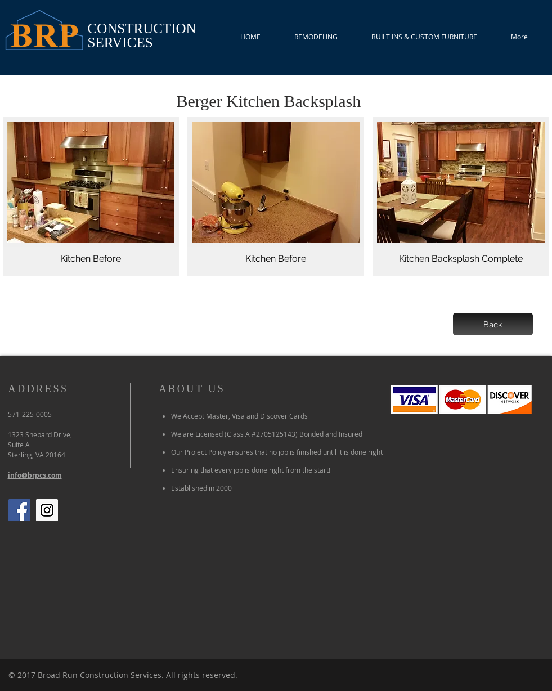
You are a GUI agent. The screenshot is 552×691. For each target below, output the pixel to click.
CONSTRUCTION (142, 28)
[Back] (493, 324)
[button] (91, 196)
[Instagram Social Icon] (47, 510)
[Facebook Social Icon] (19, 510)
